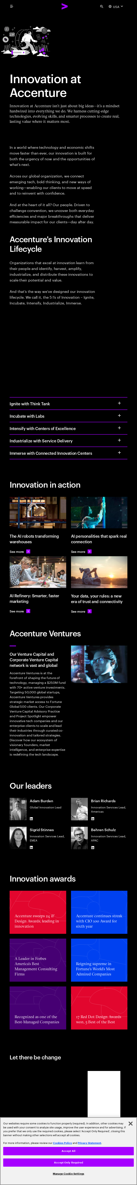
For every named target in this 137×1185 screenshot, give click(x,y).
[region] (68, 1151)
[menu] (11, 6)
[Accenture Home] (65, 6)
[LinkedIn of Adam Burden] (31, 818)
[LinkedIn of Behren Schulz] (92, 847)
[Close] (130, 1123)
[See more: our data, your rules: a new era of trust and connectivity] (81, 611)
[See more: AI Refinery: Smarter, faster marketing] (20, 611)
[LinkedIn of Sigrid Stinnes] (31, 847)
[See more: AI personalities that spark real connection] (81, 551)
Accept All (68, 1151)
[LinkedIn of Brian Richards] (92, 819)
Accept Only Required (68, 1162)
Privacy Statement (89, 1143)
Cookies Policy (62, 1143)
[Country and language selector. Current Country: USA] (116, 6)
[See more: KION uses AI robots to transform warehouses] (20, 551)
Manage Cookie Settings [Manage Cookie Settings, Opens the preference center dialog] (68, 1173)
